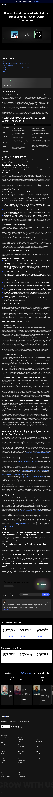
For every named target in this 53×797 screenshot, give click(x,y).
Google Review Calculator (40, 755)
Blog (19, 734)
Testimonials (20, 741)
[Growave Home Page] (4, 4)
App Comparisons (21, 735)
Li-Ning (19, 756)
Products (3, 731)
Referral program (4, 739)
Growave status (21, 779)
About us (37, 734)
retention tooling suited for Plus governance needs (12, 474)
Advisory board (38, 735)
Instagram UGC (3, 744)
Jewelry (2, 762)
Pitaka (19, 758)
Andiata (19, 764)
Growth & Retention (21, 737)
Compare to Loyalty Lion (5, 776)
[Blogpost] (9, 632)
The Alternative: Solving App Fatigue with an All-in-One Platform (16, 67)
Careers (37, 744)
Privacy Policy (48, 792)
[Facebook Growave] (11, 727)
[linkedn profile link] (48, 601)
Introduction (5, 61)
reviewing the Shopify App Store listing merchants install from (15, 526)
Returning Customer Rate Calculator (42, 758)
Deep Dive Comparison (8, 65)
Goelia (19, 755)
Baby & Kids (3, 760)
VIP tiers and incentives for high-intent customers (27, 461)
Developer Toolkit (21, 774)
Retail (2, 755)
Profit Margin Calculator (40, 756)
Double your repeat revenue (9, 73)
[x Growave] (16, 727)
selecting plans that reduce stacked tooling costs (12, 483)
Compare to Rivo (4, 774)
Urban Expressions (21, 762)
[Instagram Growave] (14, 727)
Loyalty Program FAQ (22, 778)
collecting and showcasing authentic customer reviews (33, 476)
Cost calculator (38, 753)
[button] (50, 4)
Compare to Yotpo (4, 770)
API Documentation (21, 776)
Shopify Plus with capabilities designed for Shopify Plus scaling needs (33, 470)
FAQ (4, 71)
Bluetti (19, 753)
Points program (4, 735)
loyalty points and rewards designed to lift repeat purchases (36, 452)
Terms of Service (40, 792)
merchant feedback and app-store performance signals (29, 510)
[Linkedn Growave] (21, 727)
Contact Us (20, 770)
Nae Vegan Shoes (21, 760)
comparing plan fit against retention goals (24, 523)
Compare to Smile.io (4, 772)
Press (37, 746)
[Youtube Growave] (19, 727)
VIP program (3, 737)
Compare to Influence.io (5, 778)
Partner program (39, 741)
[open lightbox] (15, 695)
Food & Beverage (4, 758)
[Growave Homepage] (5, 716)
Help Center (20, 772)
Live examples (21, 739)
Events (37, 739)
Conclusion (5, 69)
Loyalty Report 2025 (22, 746)
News (37, 737)
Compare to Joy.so (4, 779)
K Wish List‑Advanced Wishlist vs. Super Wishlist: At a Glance (16, 63)
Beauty (2, 753)
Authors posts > (6, 609)
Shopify (19, 744)
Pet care (2, 764)
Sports (2, 756)
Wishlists (2, 742)
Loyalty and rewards (4, 733)
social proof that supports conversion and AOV (28, 479)
